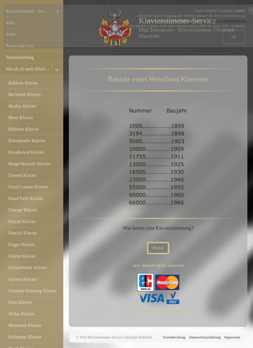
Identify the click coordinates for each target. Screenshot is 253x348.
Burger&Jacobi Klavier (29, 163)
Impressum (232, 337)
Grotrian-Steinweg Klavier (32, 290)
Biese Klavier (20, 117)
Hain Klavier (20, 302)
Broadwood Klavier (26, 152)
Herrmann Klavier (24, 325)
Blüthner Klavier (23, 129)
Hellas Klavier (21, 313)
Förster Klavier (22, 256)
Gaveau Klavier (22, 279)
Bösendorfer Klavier (26, 140)
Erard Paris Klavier (25, 198)
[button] (158, 248)
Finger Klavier (21, 244)
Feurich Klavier (22, 233)
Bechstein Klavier (24, 94)
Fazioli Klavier (21, 221)
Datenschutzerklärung (204, 337)
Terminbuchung (20, 57)
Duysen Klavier (22, 175)
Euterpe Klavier (22, 210)
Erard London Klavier (28, 186)
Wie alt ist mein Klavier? (28, 68)
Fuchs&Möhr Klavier (27, 267)
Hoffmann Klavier (24, 336)
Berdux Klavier (22, 106)
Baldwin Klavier (23, 83)
